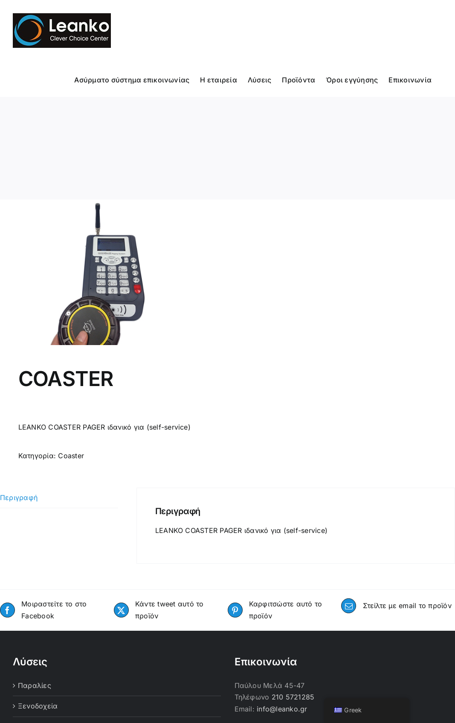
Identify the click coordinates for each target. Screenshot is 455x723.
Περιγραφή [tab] (19, 497)
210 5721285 (293, 697)
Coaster (71, 455)
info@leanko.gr (282, 709)
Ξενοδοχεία (38, 706)
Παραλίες (34, 685)
